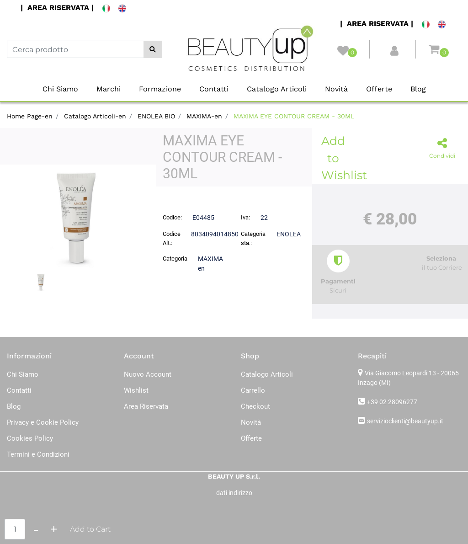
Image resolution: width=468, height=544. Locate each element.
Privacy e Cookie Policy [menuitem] (43, 422)
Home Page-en (30, 116)
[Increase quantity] (54, 529)
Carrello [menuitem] (253, 390)
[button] (153, 49)
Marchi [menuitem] (108, 89)
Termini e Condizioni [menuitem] (38, 454)
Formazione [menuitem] (160, 89)
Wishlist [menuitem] (136, 390)
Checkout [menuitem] (255, 406)
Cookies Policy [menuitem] (30, 438)
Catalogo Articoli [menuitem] (277, 89)
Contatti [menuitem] (214, 89)
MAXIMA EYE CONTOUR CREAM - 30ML (294, 116)
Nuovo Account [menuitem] (147, 374)
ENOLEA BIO (156, 116)
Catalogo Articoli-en (95, 116)
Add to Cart (90, 529)
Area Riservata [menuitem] (146, 406)
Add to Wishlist (335, 158)
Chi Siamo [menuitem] (60, 89)
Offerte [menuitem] (379, 89)
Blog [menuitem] (418, 89)
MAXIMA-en (204, 116)
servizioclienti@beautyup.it (405, 421)
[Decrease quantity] (36, 529)
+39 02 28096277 (392, 401)
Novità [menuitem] (336, 89)
